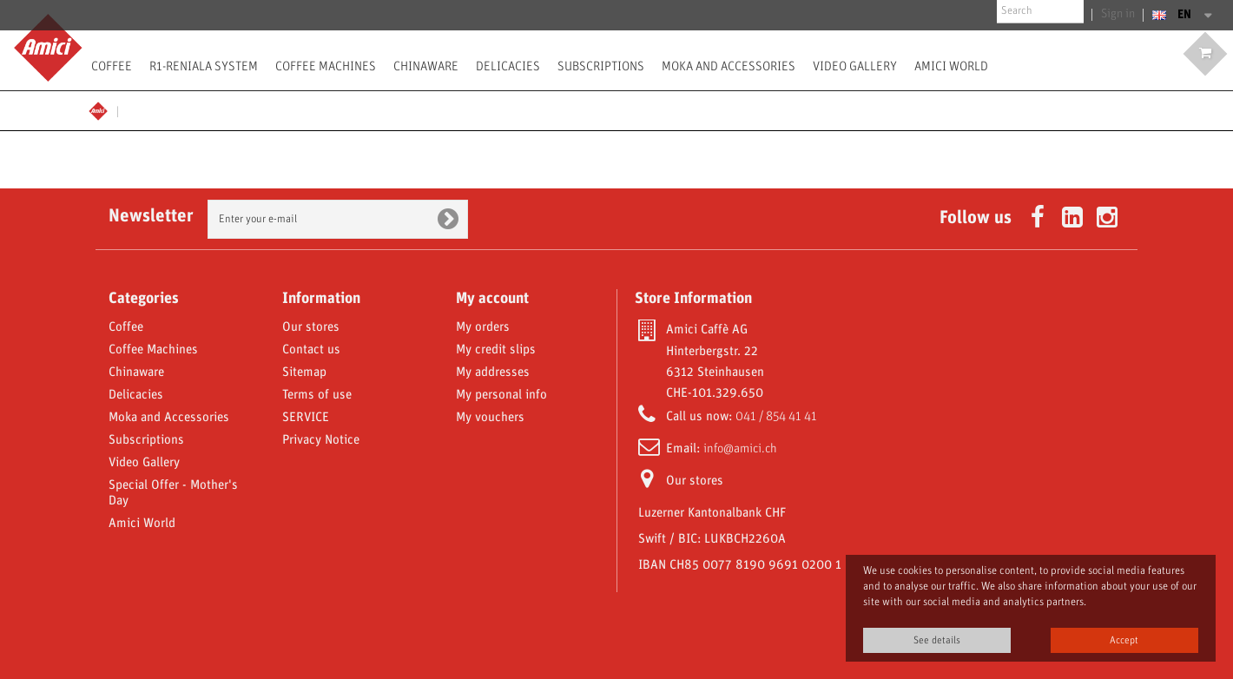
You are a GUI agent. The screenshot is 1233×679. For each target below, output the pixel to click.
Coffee (111, 66)
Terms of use (317, 395)
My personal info (501, 395)
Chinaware (425, 66)
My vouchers (490, 418)
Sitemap (304, 372)
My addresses (493, 372)
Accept (1124, 640)
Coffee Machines (325, 66)
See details (936, 640)
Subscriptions (600, 66)
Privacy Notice (320, 440)
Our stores (311, 327)
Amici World (951, 66)
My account (492, 299)
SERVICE (305, 418)
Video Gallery (855, 66)
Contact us (311, 350)
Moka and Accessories (728, 66)
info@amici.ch (740, 449)
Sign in (1120, 15)
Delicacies (508, 66)
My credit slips (496, 350)
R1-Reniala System (203, 66)
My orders (483, 327)
